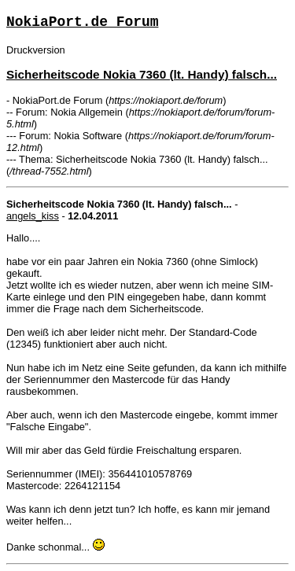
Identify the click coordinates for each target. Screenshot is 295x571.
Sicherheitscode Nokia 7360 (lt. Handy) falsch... (141, 74)
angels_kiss (32, 216)
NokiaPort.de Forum (82, 22)
